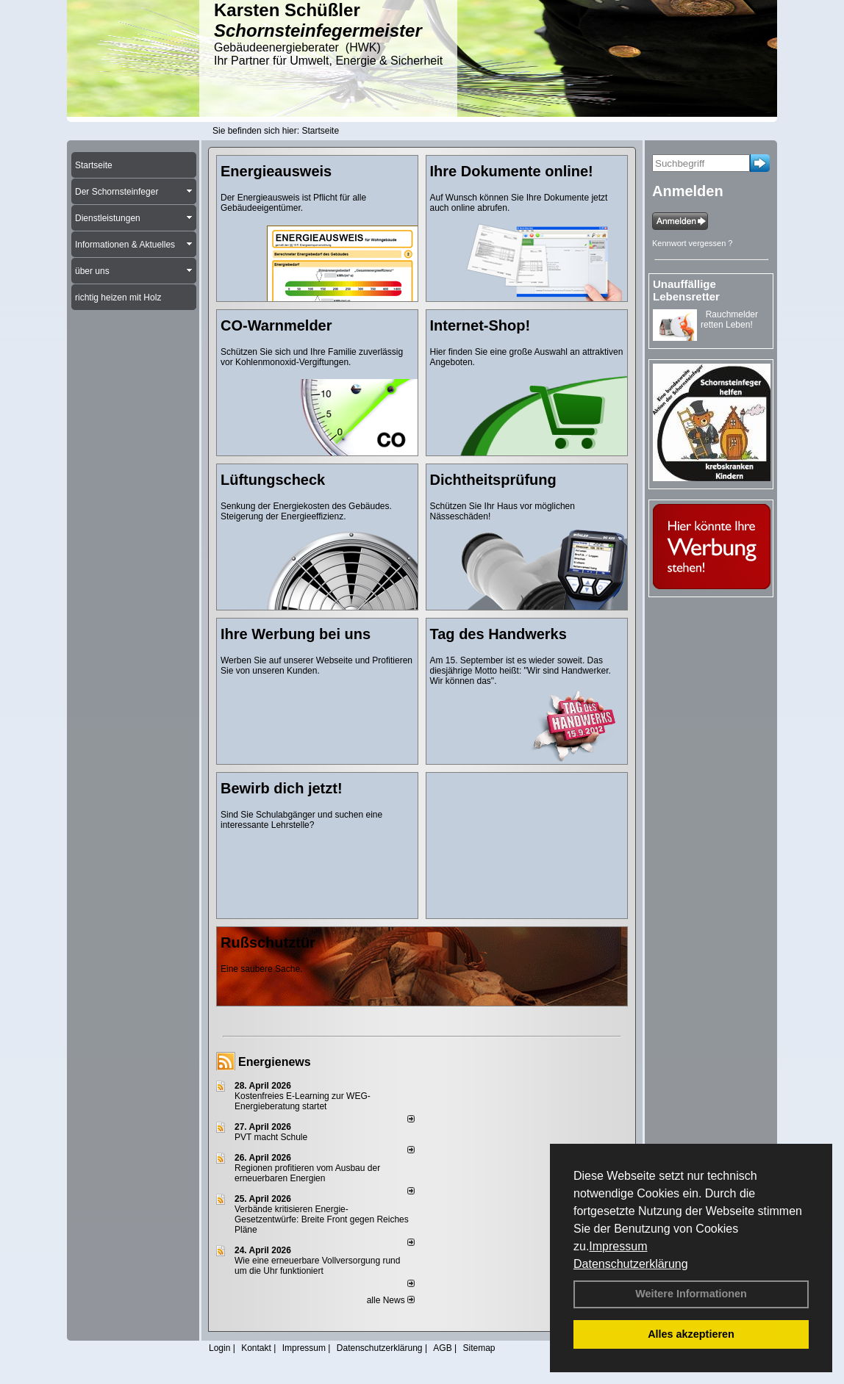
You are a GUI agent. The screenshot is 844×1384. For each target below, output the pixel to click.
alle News (391, 1300)
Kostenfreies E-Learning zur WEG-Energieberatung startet (303, 1101)
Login (219, 1348)
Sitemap (478, 1348)
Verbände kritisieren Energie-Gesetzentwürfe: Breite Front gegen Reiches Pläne (322, 1219)
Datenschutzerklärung (630, 1264)
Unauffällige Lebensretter (686, 290)
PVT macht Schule (271, 1137)
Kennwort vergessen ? (692, 243)
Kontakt (256, 1348)
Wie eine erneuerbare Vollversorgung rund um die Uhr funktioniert (317, 1265)
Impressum (618, 1246)
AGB (442, 1348)
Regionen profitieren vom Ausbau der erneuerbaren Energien (307, 1173)
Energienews (274, 1062)
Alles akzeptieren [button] (691, 1334)
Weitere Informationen (691, 1294)
